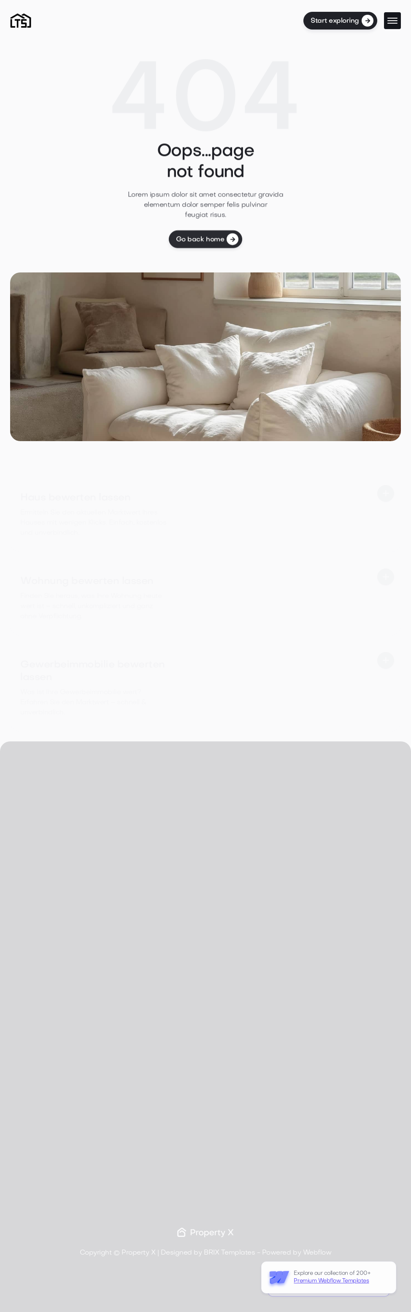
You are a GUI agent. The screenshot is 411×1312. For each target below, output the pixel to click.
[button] (392, 20)
